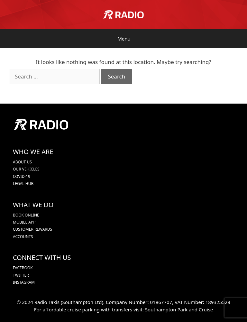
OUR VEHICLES (26, 169)
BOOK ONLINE (26, 215)
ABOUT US (22, 162)
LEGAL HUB (23, 183)
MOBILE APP (24, 222)
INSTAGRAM (24, 282)
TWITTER (21, 275)
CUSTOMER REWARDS (32, 229)
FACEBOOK (23, 268)
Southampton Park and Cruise (179, 309)
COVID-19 (21, 176)
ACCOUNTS (23, 236)
